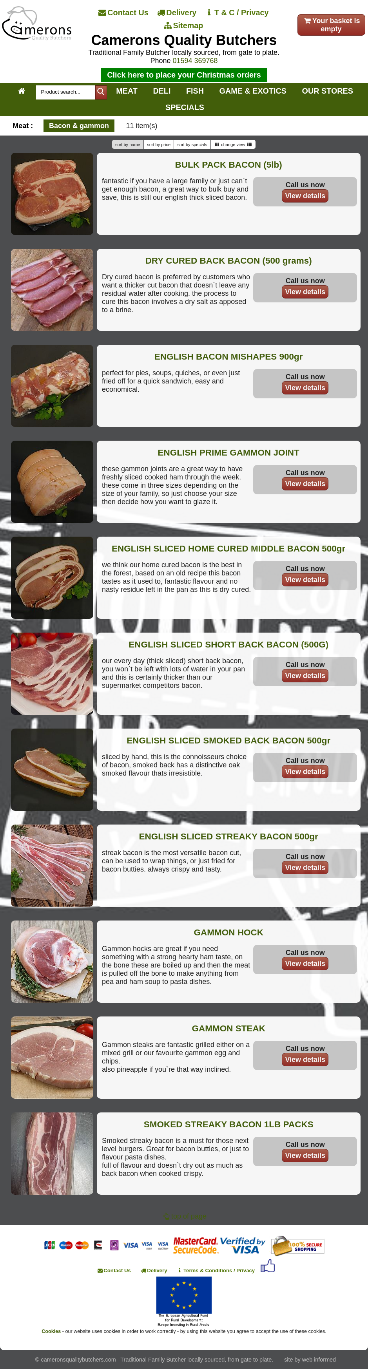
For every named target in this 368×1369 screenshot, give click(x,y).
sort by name (127, 144)
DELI (161, 91)
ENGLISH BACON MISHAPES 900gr (228, 357)
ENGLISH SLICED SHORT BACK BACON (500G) (228, 644)
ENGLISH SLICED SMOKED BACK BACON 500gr (228, 740)
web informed (319, 1359)
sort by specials (192, 144)
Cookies (51, 1331)
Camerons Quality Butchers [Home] (184, 40)
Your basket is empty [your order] (331, 25)
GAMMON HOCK (228, 932)
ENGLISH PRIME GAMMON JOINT (228, 453)
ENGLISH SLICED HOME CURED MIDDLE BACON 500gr (228, 548)
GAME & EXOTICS (252, 91)
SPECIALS (184, 107)
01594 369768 (195, 61)
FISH (195, 91)
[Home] (36, 38)
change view (233, 144)
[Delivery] (177, 13)
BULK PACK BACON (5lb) (228, 165)
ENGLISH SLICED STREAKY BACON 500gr (228, 836)
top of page (184, 1216)
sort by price (158, 144)
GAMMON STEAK (228, 1028)
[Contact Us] (124, 13)
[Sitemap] (184, 26)
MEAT (127, 91)
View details (305, 196)
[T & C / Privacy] (237, 13)
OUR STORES (327, 91)
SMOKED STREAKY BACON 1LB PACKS (229, 1124)
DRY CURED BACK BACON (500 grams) (228, 261)
